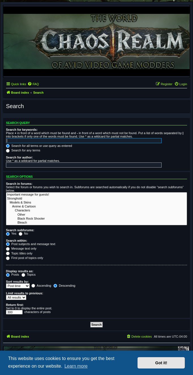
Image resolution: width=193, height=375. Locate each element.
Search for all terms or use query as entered (39, 145)
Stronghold (96, 199)
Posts (12, 274)
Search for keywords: (22, 129)
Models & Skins (96, 203)
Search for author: (19, 157)
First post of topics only (24, 258)
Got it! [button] (161, 363)
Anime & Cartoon (96, 207)
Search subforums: (20, 230)
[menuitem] (33, 84)
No (23, 233)
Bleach (96, 223)
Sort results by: (17, 281)
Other (96, 215)
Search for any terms (23, 150)
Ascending (41, 285)
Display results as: (19, 271)
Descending (64, 285)
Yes (11, 233)
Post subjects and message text (30, 244)
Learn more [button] (76, 366)
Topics (29, 274)
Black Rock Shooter (96, 219)
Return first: (15, 305)
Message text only (21, 248)
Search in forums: (19, 183)
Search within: (16, 240)
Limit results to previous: (24, 293)
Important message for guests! (96, 195)
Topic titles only (19, 253)
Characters (96, 211)
